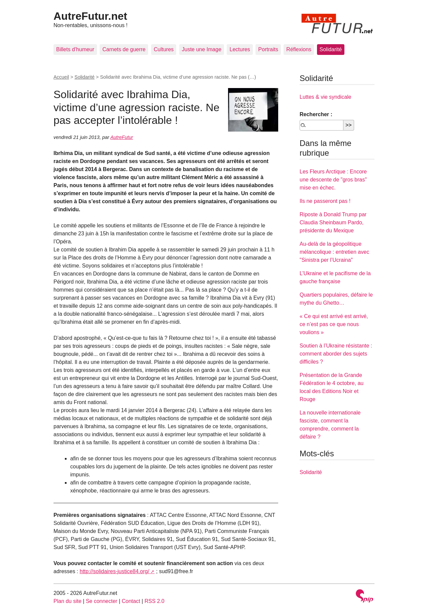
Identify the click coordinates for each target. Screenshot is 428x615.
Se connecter (101, 601)
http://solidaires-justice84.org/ (114, 571)
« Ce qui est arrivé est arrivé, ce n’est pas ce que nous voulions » (334, 324)
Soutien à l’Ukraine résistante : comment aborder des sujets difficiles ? (336, 354)
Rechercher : (316, 114)
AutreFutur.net (90, 16)
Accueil (61, 77)
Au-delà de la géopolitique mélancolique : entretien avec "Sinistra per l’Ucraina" (334, 252)
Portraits (268, 49)
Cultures (164, 49)
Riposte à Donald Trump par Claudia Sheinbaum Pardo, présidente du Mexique (333, 222)
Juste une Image (201, 49)
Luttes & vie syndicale (325, 97)
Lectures (239, 49)
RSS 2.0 (154, 601)
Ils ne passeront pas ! (325, 201)
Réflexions (298, 49)
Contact (131, 601)
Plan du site (68, 601)
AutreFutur (121, 137)
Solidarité (331, 49)
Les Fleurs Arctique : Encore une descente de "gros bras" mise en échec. (333, 179)
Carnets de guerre (123, 49)
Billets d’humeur (75, 49)
